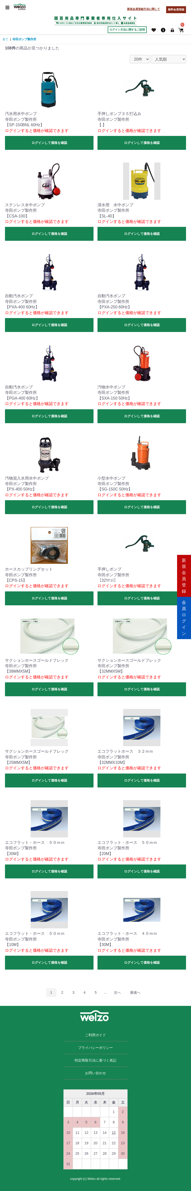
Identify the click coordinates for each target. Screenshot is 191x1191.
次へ (117, 992)
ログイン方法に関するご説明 (127, 29)
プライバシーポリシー (95, 1048)
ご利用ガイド (95, 1035)
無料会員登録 (176, 9)
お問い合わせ (95, 1073)
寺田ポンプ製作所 (24, 39)
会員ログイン (184, 617)
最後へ (135, 992)
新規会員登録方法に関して (143, 8)
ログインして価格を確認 (49, 143)
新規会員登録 (184, 574)
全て (5, 39)
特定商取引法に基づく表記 (95, 1060)
